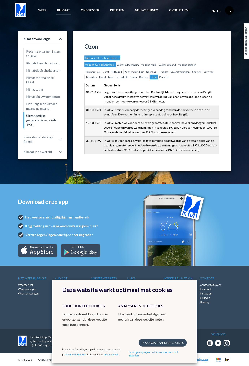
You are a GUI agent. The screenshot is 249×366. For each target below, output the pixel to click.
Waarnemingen (27, 289)
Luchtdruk (122, 77)
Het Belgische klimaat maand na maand (41, 106)
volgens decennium (128, 64)
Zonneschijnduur (134, 71)
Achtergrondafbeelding (246, 41)
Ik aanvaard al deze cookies (163, 342)
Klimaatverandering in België (38, 139)
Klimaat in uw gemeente (43, 97)
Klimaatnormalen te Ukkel (40, 80)
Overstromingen (180, 71)
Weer (42, 10)
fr (218, 10)
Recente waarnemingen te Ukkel (43, 53)
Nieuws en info (146, 10)
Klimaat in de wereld (37, 152)
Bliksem (143, 77)
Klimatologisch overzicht (43, 63)
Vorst (106, 71)
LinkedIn (205, 297)
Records (164, 77)
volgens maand (167, 64)
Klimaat (63, 10)
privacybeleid (111, 354)
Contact (207, 278)
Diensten (117, 10)
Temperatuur (93, 71)
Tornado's (91, 77)
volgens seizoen (187, 64)
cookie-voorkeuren (75, 354)
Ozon (153, 77)
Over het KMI (179, 10)
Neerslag (151, 71)
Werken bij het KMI (178, 278)
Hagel (102, 77)
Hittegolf (117, 71)
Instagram (206, 293)
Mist (111, 77)
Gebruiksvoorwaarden (50, 359)
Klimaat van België (37, 39)
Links (131, 278)
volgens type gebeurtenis (100, 64)
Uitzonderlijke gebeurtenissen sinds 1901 (41, 120)
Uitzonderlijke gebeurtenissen (102, 57)
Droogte (164, 71)
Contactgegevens (210, 284)
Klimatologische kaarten (43, 70)
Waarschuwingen (28, 293)
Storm (133, 77)
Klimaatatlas (34, 89)
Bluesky (204, 302)
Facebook (206, 289)
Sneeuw (197, 71)
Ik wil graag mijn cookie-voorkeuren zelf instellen (153, 353)
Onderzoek (90, 10)
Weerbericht (25, 284)
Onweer (208, 71)
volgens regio (149, 64)
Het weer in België (32, 278)
